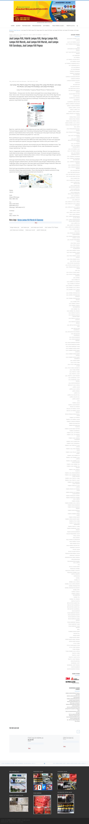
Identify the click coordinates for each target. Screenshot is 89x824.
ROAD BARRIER (76, 611)
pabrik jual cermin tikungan (74, 438)
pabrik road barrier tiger (74, 511)
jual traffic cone (74, 372)
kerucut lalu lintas (74, 385)
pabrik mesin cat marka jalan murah (73, 493)
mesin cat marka (75, 406)
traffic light (76, 655)
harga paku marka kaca (73, 121)
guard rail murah (74, 97)
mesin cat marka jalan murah (73, 411)
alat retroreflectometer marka (74, 49)
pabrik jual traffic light (72, 480)
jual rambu (76, 277)
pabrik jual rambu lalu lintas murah (73, 461)
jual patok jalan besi (73, 263)
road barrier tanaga (73, 622)
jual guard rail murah (73, 180)
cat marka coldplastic (73, 59)
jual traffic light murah (72, 375)
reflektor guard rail (73, 607)
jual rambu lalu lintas (73, 287)
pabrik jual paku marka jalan (73, 449)
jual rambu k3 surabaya (73, 285)
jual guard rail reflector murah (75, 189)
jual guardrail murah (73, 197)
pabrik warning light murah (73, 529)
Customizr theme (19, 821)
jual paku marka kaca (73, 259)
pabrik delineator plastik (74, 426)
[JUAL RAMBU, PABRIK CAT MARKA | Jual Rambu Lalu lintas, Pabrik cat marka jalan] (44, 11)
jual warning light (74, 377)
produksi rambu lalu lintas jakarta (73, 573)
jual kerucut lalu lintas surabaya (72, 207)
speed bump (76, 635)
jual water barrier (74, 383)
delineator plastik (74, 88)
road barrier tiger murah (74, 626)
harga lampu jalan (74, 107)
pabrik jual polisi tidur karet (73, 452)
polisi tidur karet (74, 566)
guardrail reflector (73, 101)
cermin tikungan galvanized (75, 74)
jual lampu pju (75, 223)
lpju (78, 401)
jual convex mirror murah (74, 167)
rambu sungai (76, 591)
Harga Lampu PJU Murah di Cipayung (30, 220)
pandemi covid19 (75, 547)
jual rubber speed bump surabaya (73, 358)
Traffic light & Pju (74, 657)
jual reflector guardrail (75, 329)
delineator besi (75, 86)
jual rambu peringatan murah (73, 299)
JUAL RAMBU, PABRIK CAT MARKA (13, 820)
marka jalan (76, 403)
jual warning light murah (74, 380)
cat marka (77, 57)
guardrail (77, 99)
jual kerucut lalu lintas (72, 201)
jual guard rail (75, 178)
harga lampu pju (17, 30)
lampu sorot (76, 399)
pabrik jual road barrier (72, 473)
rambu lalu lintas (74, 582)
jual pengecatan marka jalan (73, 267)
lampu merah (76, 391)
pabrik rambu (76, 501)
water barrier (75, 667)
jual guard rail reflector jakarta (74, 186)
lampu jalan (76, 387)
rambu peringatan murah (72, 587)
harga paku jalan (75, 117)
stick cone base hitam (73, 645)
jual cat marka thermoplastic (75, 153)
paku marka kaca (75, 543)
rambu (78, 578)
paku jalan (76, 535)
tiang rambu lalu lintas (73, 651)
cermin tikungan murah (73, 76)
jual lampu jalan (75, 210)
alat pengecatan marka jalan (73, 44)
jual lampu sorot (74, 229)
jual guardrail (75, 195)
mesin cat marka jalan (73, 408)
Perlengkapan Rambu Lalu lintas (73, 562)
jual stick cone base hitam (74, 365)
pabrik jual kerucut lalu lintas (72, 446)
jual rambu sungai (74, 303)
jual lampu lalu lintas (73, 212)
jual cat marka (75, 143)
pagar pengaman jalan (73, 533)
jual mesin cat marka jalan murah (73, 233)
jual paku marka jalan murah (73, 256)
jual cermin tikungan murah (73, 162)
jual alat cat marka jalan (74, 136)
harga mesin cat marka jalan (73, 114)
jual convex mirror (74, 165)
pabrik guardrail (75, 430)
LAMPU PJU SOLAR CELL (68, 738)
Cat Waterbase (75, 67)
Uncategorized (75, 661)
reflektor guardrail (73, 609)
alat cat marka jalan (73, 42)
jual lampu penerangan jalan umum (73, 217)
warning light (75, 663)
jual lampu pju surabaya (72, 227)
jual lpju (77, 231)
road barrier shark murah (74, 619)
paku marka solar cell (73, 545)
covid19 (77, 82)
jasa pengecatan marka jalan (73, 133)
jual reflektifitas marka (72, 331)
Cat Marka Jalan (75, 61)
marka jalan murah (74, 404)
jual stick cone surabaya (72, 368)
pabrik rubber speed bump (74, 514)
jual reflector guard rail (73, 325)
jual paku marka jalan (73, 250)
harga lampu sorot (74, 111)
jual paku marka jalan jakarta (73, 253)
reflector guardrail (73, 605)
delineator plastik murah (74, 91)
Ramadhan (77, 576)
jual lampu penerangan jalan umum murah (73, 220)
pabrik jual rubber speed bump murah (72, 475)
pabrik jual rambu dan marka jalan (19, 81)
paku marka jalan (74, 541)
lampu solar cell (75, 397)
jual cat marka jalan (74, 151)
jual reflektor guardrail (75, 334)
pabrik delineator (74, 423)
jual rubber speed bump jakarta (73, 351)
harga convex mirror (73, 105)
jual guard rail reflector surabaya (74, 193)
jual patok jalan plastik (72, 265)
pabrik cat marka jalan (73, 419)
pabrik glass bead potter (72, 428)
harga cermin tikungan (73, 103)
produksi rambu (75, 568)
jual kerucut (76, 199)
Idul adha (77, 126)
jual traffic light (74, 373)
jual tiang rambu (75, 370)
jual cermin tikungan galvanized (73, 159)
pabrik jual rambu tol (73, 464)
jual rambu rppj (75, 301)
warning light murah (73, 665)
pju (79, 564)
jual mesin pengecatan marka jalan (73, 237)
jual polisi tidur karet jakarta (73, 275)
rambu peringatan (74, 586)
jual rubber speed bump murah (73, 354)
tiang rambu (76, 649)
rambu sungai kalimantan (76, 594)
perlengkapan (75, 559)
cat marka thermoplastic (72, 63)
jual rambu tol (75, 309)
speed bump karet (74, 637)
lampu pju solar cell (73, 395)
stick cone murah (74, 647)
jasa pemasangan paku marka (73, 129)
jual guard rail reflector (75, 183)
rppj (78, 629)
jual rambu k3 (76, 279)
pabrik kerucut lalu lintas (74, 486)
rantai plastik (75, 601)
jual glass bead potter (73, 176)
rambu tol (77, 597)
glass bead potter (74, 94)
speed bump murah (74, 641)
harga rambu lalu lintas (72, 123)
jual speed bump (75, 360)
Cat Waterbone (75, 69)
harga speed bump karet (73, 125)
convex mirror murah (73, 80)
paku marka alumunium (73, 539)
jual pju (77, 270)
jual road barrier (74, 337)
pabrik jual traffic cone (72, 478)
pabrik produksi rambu (73, 495)
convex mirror (75, 78)
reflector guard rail (73, 603)
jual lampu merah (74, 214)
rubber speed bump (74, 631)
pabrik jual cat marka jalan (73, 435)
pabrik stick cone (74, 521)
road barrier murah (74, 615)
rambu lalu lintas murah (72, 584)
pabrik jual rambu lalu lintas (73, 458)
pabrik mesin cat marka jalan (73, 489)
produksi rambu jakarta (72, 570)
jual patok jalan (75, 261)
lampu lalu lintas (74, 389)
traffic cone (76, 653)
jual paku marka (75, 245)
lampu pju (77, 393)
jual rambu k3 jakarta (73, 281)
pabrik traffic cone (74, 526)
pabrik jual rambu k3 (73, 455)
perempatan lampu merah (72, 557)
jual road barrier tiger (73, 346)
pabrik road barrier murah (74, 507)
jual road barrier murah (72, 342)
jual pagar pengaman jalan (73, 240)
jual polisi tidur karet (73, 272)
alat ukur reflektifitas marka (73, 52)
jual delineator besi (74, 172)
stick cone (76, 643)
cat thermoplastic (74, 65)
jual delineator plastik (73, 174)
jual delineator (75, 170)
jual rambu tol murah (73, 311)
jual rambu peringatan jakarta (73, 295)
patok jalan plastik (74, 551)
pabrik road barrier (74, 505)
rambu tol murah (75, 599)
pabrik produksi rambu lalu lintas (73, 498)
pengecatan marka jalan (72, 553)
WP (7, 821)
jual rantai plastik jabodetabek (74, 315)
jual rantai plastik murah (74, 322)
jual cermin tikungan (73, 156)
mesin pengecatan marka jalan (72, 414)
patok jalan (76, 549)
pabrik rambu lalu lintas (72, 503)
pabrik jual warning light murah (74, 483)
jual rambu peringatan (73, 293)
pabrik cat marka (75, 417)
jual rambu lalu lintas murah (73, 290)
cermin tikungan (75, 71)
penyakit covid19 (75, 555)
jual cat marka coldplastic (75, 146)
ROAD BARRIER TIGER (74, 624)
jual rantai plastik (74, 313)
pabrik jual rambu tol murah (73, 467)
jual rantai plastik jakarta (74, 319)
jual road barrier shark (72, 344)
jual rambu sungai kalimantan (74, 306)
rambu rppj (76, 589)
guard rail (76, 95)
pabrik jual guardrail (73, 443)
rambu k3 (77, 580)
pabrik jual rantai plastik (74, 470)
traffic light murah (74, 659)
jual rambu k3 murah (73, 283)
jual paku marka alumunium (75, 247)
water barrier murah (73, 669)
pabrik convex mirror (73, 421)
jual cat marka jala (74, 149)
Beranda (11, 30)
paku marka (76, 537)
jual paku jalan (75, 243)
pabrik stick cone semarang (74, 523)
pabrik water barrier (73, 531)
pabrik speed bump (74, 517)
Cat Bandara (76, 55)
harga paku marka (74, 119)
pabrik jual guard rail (73, 441)
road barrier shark (74, 617)
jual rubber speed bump (73, 348)
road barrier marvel (74, 613)
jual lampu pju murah (73, 225)
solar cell (77, 633)
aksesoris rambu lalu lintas (73, 39)
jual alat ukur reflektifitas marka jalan (74, 140)
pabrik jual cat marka (73, 432)
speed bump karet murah (72, 639)
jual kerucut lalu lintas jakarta (72, 204)
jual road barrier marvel (74, 339)
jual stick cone (75, 362)
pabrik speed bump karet (72, 519)
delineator (76, 84)
